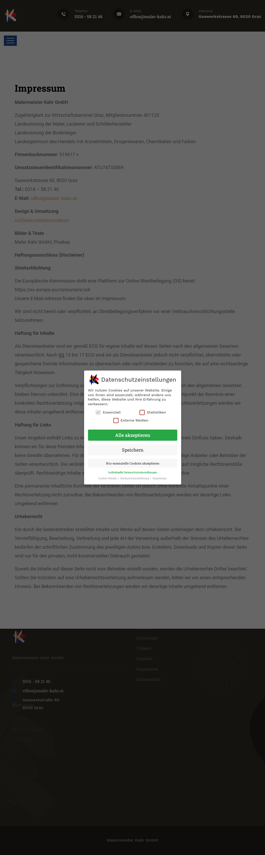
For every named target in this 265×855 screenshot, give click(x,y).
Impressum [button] (159, 478)
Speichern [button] (132, 450)
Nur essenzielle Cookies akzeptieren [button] (132, 463)
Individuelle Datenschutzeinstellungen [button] (132, 472)
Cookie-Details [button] (107, 478)
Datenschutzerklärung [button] (135, 478)
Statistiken (152, 412)
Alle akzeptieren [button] (132, 435)
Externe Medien (130, 420)
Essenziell (108, 412)
